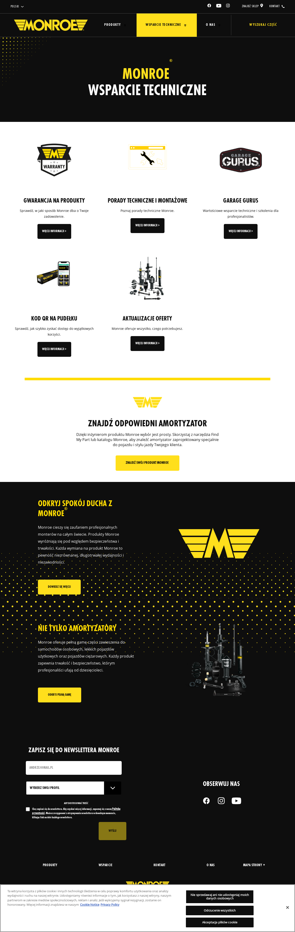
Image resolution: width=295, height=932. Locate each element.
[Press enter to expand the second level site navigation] (123, 25)
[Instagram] (228, 6)
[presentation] (61, 831)
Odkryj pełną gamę (59, 695)
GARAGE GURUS (240, 201)
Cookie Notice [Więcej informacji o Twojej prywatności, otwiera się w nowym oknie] (89, 904)
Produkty (110, 25)
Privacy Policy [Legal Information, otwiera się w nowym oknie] (110, 904)
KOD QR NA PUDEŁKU (54, 319)
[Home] (50, 25)
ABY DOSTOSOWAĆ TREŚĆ (76, 803)
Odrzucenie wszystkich (220, 910)
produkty (50, 865)
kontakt (274, 6)
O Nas (202, 25)
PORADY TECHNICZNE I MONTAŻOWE (147, 201)
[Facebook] (209, 6)
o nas (211, 865)
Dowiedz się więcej (59, 588)
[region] (147, 908)
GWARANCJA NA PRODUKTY (54, 201)
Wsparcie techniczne (158, 25)
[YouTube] (219, 6)
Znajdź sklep (250, 6)
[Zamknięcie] (287, 907)
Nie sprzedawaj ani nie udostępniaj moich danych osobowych (220, 897)
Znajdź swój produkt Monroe (147, 463)
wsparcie (105, 865)
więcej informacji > (54, 231)
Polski (15, 6)
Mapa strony (254, 865)
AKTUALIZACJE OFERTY (147, 319)
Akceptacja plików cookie (219, 922)
